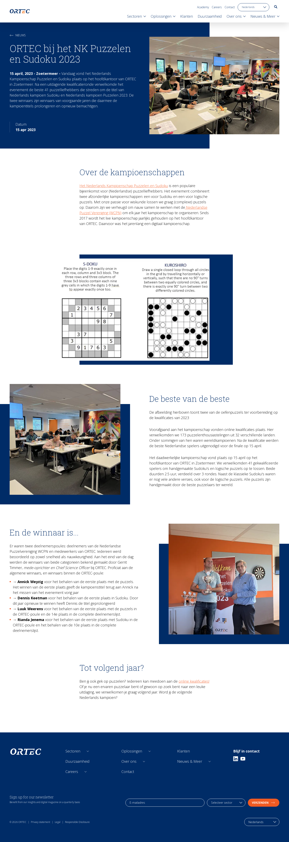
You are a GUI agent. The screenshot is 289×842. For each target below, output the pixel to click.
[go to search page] (275, 6)
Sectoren (72, 751)
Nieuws (18, 35)
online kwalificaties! (194, 681)
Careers (217, 7)
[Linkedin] (235, 758)
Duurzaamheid (77, 761)
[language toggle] (253, 7)
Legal (57, 822)
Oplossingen (131, 751)
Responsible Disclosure (77, 822)
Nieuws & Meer (189, 761)
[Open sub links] (88, 751)
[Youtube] (242, 759)
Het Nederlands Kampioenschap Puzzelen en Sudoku (123, 185)
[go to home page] (20, 11)
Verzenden (263, 802)
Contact (230, 7)
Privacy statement (40, 822)
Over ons (128, 761)
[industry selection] (226, 803)
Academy (203, 7)
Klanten (183, 751)
